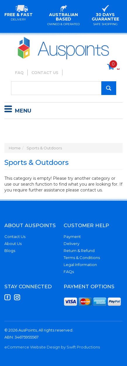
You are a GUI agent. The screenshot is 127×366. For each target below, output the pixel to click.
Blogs (9, 250)
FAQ (19, 72)
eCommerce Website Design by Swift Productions (52, 347)
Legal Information (80, 264)
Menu (17, 110)
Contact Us (45, 72)
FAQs (69, 271)
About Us (13, 243)
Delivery (71, 243)
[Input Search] (63, 88)
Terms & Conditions (82, 257)
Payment (72, 236)
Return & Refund (79, 250)
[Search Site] (108, 88)
